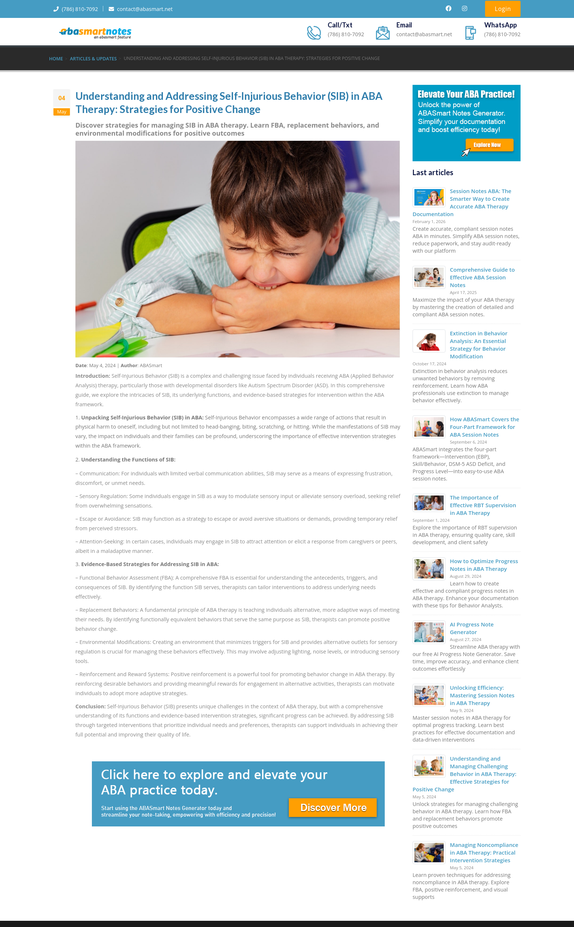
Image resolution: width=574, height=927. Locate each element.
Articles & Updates (92, 58)
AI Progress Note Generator (485, 609)
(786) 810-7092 (78, 9)
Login (503, 9)
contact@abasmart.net (149, 9)
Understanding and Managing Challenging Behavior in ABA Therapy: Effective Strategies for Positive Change (463, 749)
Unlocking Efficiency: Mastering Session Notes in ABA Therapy (484, 672)
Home (56, 58)
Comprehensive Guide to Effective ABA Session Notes (485, 271)
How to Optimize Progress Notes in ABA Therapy (483, 550)
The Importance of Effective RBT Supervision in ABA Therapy (485, 491)
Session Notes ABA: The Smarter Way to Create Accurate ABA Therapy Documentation (461, 201)
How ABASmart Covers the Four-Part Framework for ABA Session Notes (483, 414)
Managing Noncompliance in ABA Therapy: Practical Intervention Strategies (483, 826)
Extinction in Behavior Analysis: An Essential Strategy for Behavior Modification (478, 333)
